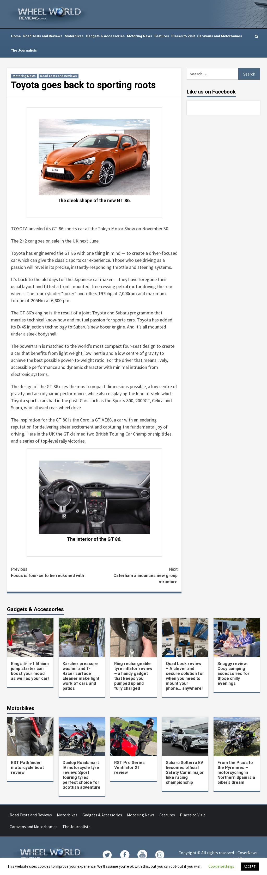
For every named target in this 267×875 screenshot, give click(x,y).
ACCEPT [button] (250, 866)
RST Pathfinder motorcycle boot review (27, 767)
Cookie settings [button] (221, 866)
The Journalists (24, 50)
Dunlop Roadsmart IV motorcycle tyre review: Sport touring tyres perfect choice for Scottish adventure (81, 775)
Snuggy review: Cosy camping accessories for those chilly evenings (233, 673)
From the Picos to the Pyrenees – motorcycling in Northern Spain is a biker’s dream (236, 772)
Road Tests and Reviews (42, 36)
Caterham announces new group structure (136, 575)
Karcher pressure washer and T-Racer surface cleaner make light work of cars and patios (81, 676)
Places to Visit (183, 36)
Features (161, 36)
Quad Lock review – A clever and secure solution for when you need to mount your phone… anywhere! (185, 676)
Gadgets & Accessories (105, 36)
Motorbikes (74, 36)
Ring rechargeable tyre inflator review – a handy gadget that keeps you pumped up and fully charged (133, 676)
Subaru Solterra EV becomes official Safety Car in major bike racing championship (185, 772)
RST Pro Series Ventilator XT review (129, 767)
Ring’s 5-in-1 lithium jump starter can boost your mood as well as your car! (30, 671)
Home (16, 36)
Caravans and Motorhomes (219, 36)
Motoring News (139, 36)
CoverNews (247, 852)
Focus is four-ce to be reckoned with (52, 572)
